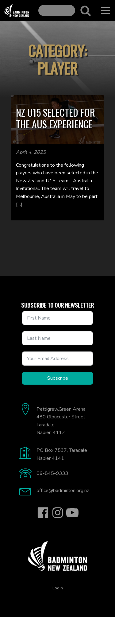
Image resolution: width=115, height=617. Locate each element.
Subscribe (57, 378)
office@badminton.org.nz (62, 490)
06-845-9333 (52, 473)
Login (57, 588)
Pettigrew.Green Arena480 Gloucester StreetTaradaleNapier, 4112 (61, 421)
